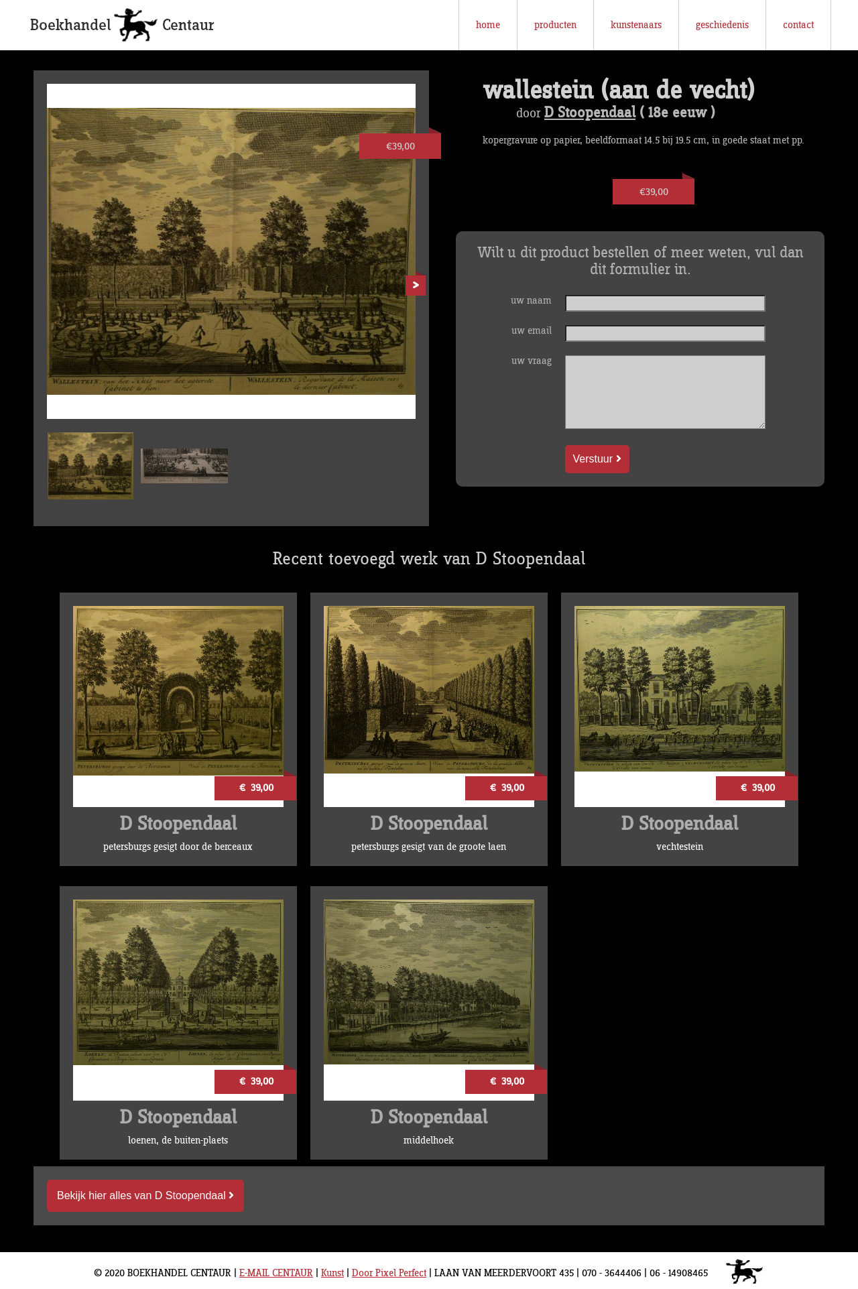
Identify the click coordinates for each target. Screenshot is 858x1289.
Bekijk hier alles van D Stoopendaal (145, 1195)
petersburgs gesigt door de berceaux (178, 847)
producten (555, 25)
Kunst (332, 1273)
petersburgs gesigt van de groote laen (428, 847)
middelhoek (429, 1140)
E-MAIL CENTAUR (276, 1273)
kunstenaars (636, 25)
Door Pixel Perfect (389, 1273)
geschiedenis (722, 25)
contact (798, 25)
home (488, 25)
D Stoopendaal (589, 113)
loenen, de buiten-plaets (178, 1140)
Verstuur (597, 459)
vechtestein (679, 847)
